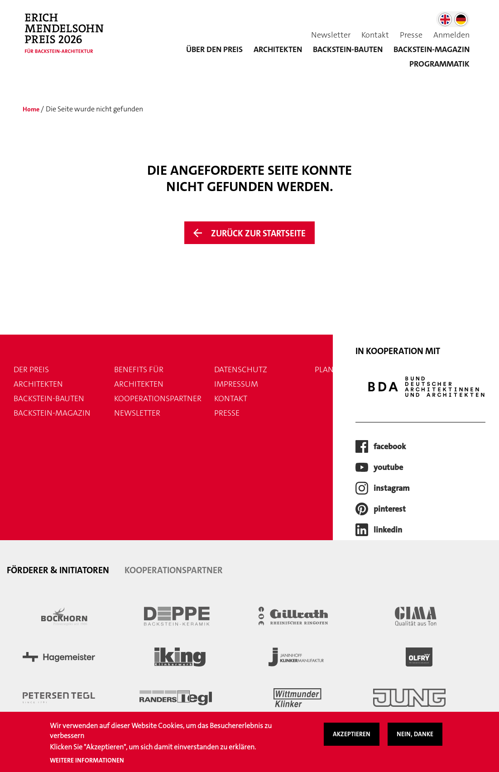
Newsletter (330, 34)
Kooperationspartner (158, 399)
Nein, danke (415, 739)
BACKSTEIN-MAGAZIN (431, 49)
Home (32, 109)
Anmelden (451, 34)
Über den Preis (214, 49)
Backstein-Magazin (52, 413)
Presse (411, 34)
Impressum (236, 384)
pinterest (390, 509)
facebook (390, 447)
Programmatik (439, 63)
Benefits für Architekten (138, 377)
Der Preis (31, 370)
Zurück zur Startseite (258, 234)
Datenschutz (240, 370)
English (445, 19)
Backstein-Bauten (348, 49)
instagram (392, 489)
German (461, 19)
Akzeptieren (351, 739)
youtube (388, 468)
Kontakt (375, 34)
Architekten (278, 49)
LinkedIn (388, 530)
